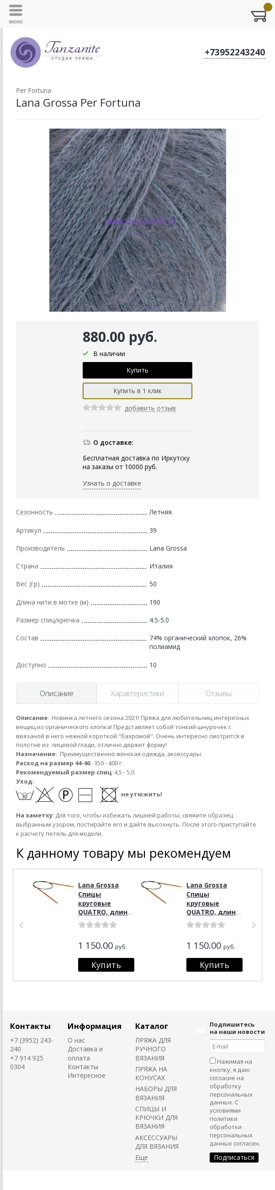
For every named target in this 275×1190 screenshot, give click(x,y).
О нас (76, 1040)
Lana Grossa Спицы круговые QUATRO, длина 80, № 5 (213, 903)
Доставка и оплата (85, 1053)
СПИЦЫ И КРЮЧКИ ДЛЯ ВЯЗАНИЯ (156, 1117)
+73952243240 (235, 52)
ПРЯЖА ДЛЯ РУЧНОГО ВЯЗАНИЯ (153, 1049)
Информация (95, 1026)
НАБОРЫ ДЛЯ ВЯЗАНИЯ (156, 1093)
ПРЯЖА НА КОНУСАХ (151, 1073)
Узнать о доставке (112, 483)
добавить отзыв (150, 408)
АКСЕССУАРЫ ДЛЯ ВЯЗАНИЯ (157, 1142)
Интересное (87, 1075)
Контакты (30, 1026)
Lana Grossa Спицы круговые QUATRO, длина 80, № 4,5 (105, 903)
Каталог (151, 1026)
